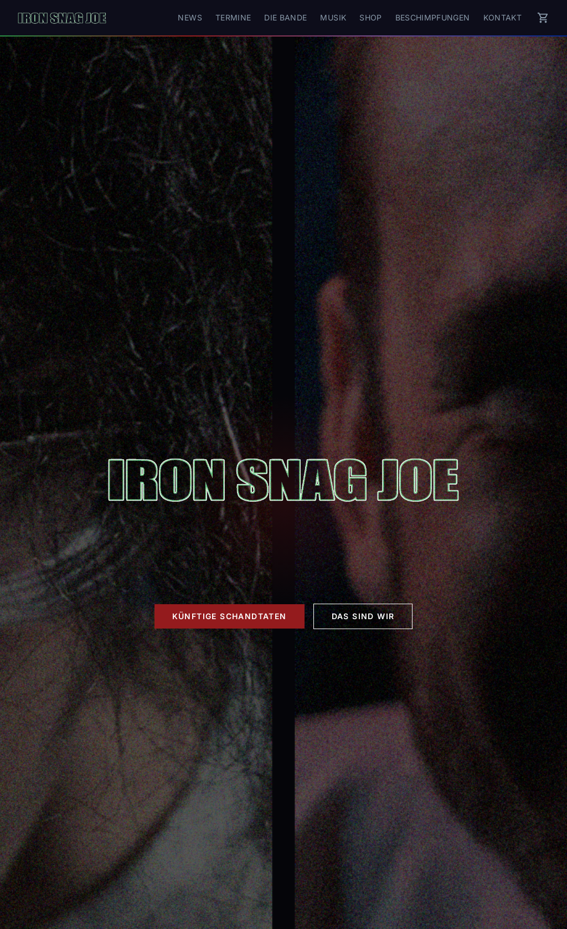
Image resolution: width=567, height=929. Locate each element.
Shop (370, 17)
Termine (233, 17)
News (190, 17)
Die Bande (285, 17)
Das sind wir (363, 616)
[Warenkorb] (543, 18)
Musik (333, 17)
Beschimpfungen (432, 17)
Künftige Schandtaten (229, 616)
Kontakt (502, 17)
